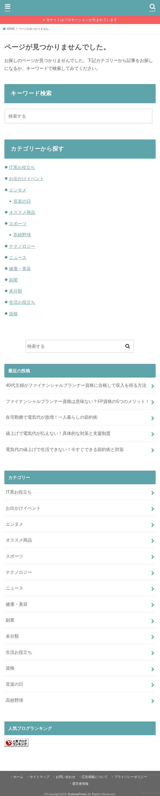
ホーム (18, 777)
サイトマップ (39, 777)
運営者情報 (80, 783)
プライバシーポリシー (130, 777)
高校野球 (22, 234)
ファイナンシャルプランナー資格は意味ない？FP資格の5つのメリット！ (77, 401)
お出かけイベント (26, 178)
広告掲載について (95, 777)
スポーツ (17, 223)
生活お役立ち (22, 302)
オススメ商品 (22, 212)
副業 (13, 279)
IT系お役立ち (22, 167)
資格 (13, 313)
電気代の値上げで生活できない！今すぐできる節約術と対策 (65, 449)
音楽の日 (22, 201)
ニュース (17, 257)
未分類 (15, 291)
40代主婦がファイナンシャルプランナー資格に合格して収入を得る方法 (76, 385)
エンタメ (17, 190)
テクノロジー (22, 246)
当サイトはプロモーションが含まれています (81, 20)
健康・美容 (20, 268)
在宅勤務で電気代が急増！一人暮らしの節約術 (51, 417)
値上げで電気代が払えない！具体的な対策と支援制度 (58, 433)
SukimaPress (80, 7)
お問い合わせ (65, 777)
